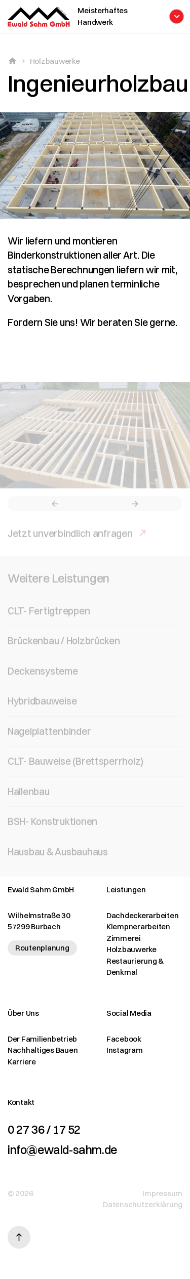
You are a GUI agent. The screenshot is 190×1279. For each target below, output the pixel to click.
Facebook (123, 1039)
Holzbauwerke (55, 61)
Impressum (162, 1193)
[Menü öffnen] (126, 16)
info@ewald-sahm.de (62, 1150)
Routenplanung (42, 948)
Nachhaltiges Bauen (43, 1050)
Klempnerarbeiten (138, 926)
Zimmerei (123, 938)
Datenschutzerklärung (142, 1204)
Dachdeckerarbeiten (142, 915)
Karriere (22, 1061)
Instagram (124, 1050)
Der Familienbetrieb (42, 1039)
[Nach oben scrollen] (19, 1237)
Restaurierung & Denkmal (135, 966)
